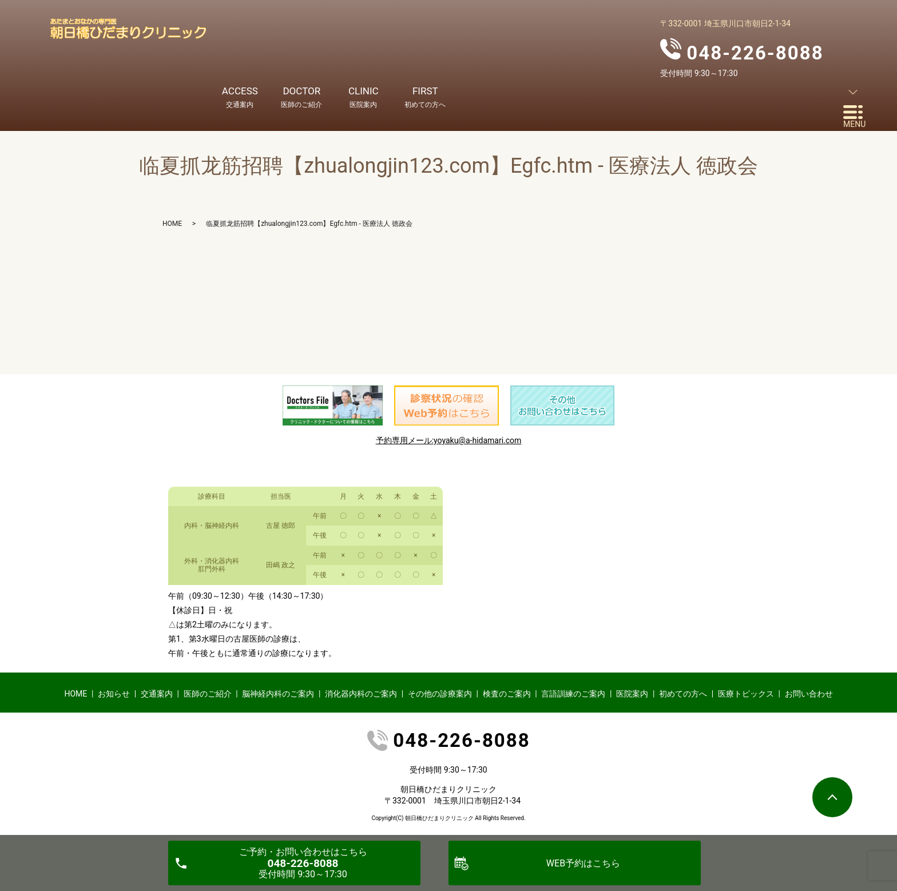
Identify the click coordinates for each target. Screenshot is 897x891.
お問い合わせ (809, 693)
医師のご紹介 (208, 693)
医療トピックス (746, 693)
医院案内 (632, 693)
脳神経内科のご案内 (278, 693)
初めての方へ (683, 693)
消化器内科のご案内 (361, 693)
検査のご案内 (507, 693)
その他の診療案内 (440, 693)
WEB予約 (583, 863)
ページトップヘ (832, 797)
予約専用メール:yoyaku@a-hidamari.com (449, 440)
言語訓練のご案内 (573, 693)
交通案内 (157, 693)
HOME (172, 224)
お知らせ (114, 693)
